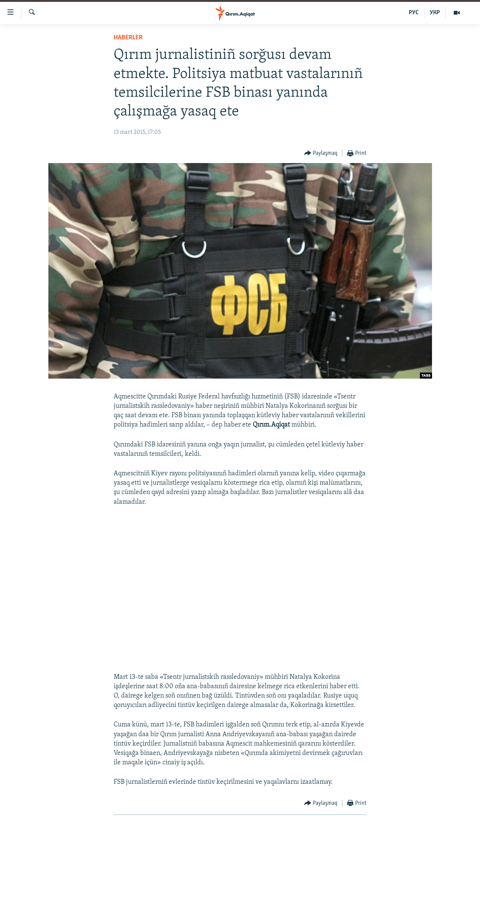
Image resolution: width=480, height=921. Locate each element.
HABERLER (128, 37)
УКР (435, 13)
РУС (414, 13)
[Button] (321, 153)
